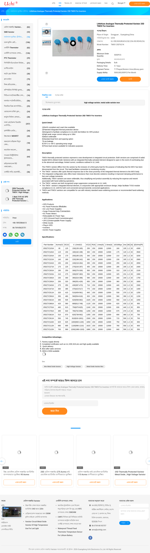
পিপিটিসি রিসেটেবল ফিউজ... (17, 63)
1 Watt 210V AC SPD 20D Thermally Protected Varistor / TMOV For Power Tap (20, 199)
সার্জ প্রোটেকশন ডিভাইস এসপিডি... (17, 123)
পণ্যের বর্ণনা (59, 95)
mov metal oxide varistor (52, 366)
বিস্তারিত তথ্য (47, 95)
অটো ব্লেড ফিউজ (17, 74)
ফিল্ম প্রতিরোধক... (17, 84)
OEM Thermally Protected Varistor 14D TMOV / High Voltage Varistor (21, 190)
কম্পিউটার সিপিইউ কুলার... (17, 90)
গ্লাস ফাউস (17, 79)
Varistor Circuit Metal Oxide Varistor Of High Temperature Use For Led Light (36, 525)
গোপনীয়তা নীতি (7, 529)
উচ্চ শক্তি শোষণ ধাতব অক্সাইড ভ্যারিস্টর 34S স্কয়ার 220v (35, 507)
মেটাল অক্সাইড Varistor (31, 501)
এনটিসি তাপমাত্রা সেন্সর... (17, 53)
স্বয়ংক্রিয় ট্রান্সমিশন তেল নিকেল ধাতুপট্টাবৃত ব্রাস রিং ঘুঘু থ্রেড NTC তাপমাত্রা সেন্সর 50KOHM (70, 508)
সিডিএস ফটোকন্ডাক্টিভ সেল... (17, 95)
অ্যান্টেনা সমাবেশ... (17, 150)
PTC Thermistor (17, 58)
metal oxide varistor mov (95, 366)
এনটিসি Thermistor (17, 48)
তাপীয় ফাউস (17, 68)
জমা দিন (54, 411)
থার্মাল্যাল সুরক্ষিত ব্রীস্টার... (17, 37)
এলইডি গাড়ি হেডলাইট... (17, 172)
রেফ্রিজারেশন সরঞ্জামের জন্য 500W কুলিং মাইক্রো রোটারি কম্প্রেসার (38, 515)
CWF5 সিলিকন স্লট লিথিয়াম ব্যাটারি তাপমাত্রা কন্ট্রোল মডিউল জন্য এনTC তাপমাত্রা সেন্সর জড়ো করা (70, 520)
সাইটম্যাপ (4, 523)
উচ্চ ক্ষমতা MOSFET (17, 136)
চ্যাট (17, 242)
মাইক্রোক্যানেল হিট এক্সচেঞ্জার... (17, 165)
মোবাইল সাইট (6, 526)
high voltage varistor (74, 366)
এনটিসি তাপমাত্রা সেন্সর (64, 501)
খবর (2, 519)
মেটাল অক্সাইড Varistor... (17, 27)
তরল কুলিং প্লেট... (17, 42)
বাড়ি (2, 505)
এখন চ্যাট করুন (139, 4)
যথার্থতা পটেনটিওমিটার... (17, 101)
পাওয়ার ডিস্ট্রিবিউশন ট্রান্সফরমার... (17, 156)
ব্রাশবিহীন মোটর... (17, 131)
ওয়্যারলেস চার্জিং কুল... (17, 111)
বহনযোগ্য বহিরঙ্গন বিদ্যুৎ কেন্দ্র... (17, 142)
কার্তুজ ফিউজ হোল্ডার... (17, 117)
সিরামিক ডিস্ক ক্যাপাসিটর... (17, 106)
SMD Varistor (17, 32)
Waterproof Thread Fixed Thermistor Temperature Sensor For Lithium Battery (70, 531)
